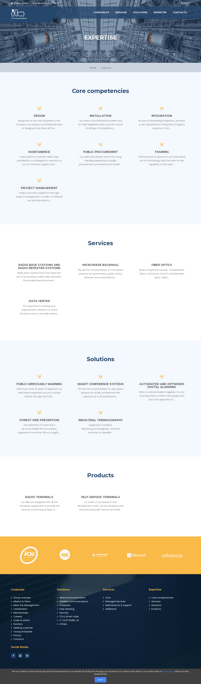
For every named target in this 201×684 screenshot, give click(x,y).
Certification (19, 609)
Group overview (21, 597)
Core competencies (161, 597)
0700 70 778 (46, 3)
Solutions (140, 12)
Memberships (19, 612)
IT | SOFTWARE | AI (68, 620)
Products (155, 609)
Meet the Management (25, 605)
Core (107, 597)
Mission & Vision (21, 601)
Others (62, 624)
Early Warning (65, 609)
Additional (109, 609)
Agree (100, 679)
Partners (17, 624)
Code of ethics (20, 620)
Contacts (180, 12)
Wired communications (71, 597)
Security (62, 612)
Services (121, 12)
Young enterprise (21, 631)
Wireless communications (72, 601)
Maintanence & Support (117, 605)
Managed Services (114, 601)
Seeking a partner (22, 627)
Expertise (160, 12)
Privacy (16, 635)
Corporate (101, 12)
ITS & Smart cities (68, 616)
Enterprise (63, 605)
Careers (16, 616)
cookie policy (168, 671)
